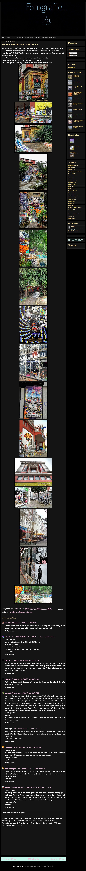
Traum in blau (77, 139)
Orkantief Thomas (77, 109)
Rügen (70, 203)
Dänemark (70, 175)
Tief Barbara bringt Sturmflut (77, 104)
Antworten (9, 631)
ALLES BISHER (72, 165)
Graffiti (75, 153)
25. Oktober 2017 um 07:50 (41, 637)
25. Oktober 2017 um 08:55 (24, 693)
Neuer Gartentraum (14, 787)
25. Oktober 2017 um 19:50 (31, 769)
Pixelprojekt (72, 152)
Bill (6, 623)
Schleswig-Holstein (73, 207)
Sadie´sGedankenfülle (15, 637)
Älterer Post (58, 859)
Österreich (71, 199)
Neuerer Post (9, 859)
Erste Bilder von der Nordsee (78, 127)
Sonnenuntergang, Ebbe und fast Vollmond (77, 93)
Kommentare (73, 55)
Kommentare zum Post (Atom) (39, 866)
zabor (7, 660)
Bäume (70, 167)
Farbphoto (72, 138)
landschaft (71, 190)
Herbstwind (76, 146)
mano (7, 693)
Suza (73, 226)
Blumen (70, 173)
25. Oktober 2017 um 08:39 (24, 660)
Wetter (70, 218)
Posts (71, 53)
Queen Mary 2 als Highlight (77, 87)
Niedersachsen (72, 195)
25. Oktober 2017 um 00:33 (22, 623)
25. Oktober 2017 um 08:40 (24, 679)
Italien (69, 186)
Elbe (69, 178)
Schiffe (70, 205)
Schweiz (70, 209)
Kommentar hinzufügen (13, 812)
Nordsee (70, 197)
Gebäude (70, 182)
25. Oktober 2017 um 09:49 (27, 729)
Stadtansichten (25, 612)
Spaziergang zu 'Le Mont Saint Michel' (78, 98)
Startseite (33, 859)
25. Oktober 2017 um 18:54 (27, 747)
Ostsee (70, 201)
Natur (69, 192)
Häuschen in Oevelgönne (76, 76)
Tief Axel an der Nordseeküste (77, 81)
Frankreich (71, 180)
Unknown (9, 747)
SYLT (69, 216)
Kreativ (70, 188)
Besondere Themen (73, 171)
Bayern (70, 169)
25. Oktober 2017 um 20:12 (37, 787)
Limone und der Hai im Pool (78, 115)
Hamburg (13, 612)
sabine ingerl (10, 769)
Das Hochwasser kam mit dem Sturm (78, 121)
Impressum (71, 67)
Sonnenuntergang (72, 211)
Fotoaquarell (73, 145)
